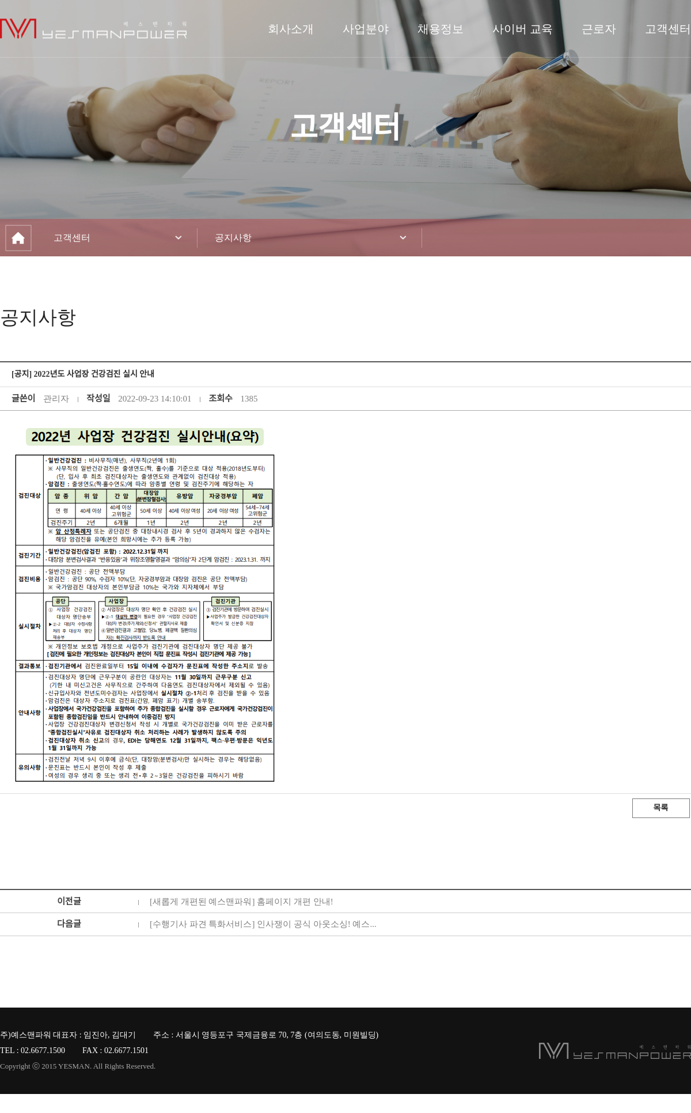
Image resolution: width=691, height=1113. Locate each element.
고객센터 (668, 29)
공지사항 (233, 238)
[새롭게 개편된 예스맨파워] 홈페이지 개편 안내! (241, 901)
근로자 (599, 29)
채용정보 (440, 29)
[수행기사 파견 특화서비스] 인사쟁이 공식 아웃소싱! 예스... (263, 924)
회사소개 (291, 29)
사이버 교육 (522, 29)
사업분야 (366, 29)
